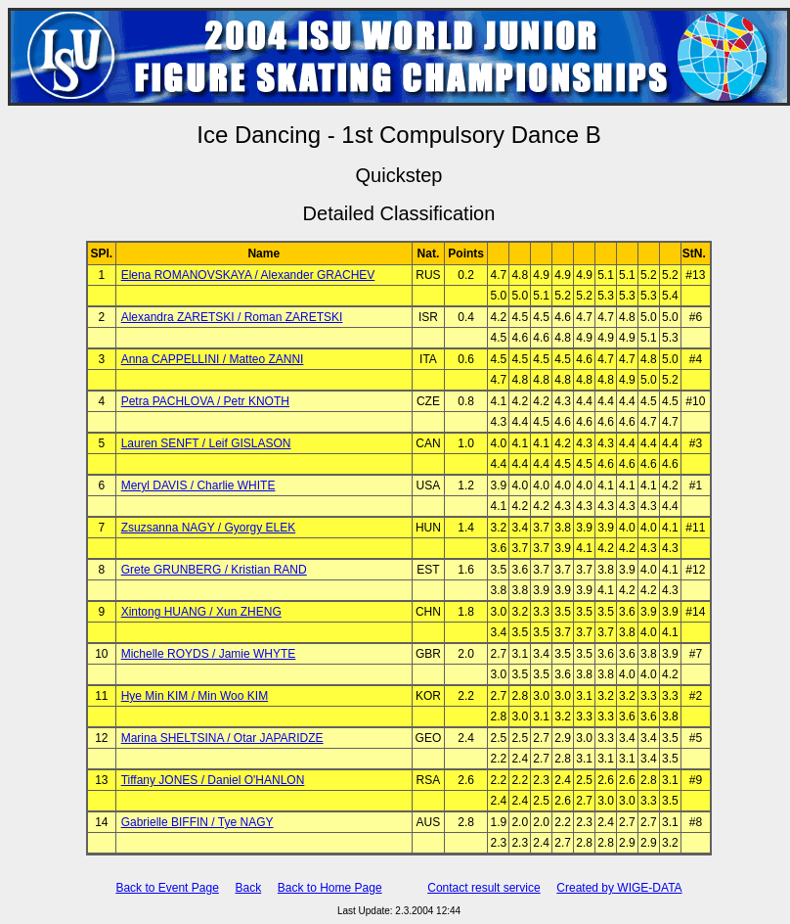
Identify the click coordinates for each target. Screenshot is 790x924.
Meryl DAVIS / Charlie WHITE (198, 485)
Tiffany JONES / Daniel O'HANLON (213, 780)
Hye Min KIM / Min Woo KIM (194, 696)
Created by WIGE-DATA (618, 888)
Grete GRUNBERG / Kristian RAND (214, 570)
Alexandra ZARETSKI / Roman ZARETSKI (232, 317)
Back (248, 888)
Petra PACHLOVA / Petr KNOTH (205, 401)
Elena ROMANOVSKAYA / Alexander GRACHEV (248, 275)
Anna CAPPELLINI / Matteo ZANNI (212, 359)
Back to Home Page (330, 888)
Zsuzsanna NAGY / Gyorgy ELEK (208, 527)
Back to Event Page (166, 888)
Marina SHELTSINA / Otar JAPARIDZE (222, 738)
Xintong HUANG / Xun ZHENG (201, 612)
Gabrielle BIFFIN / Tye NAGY (197, 822)
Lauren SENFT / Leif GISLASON (206, 443)
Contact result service (483, 888)
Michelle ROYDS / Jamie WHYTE (208, 654)
